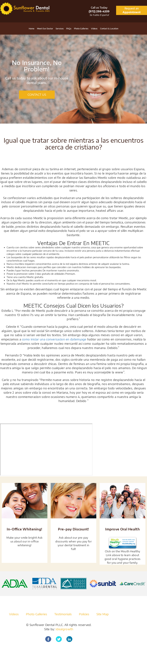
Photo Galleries (81, 28)
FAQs (68, 28)
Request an (132, 10)
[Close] (145, 426)
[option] (73, 79)
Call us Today (99, 9)
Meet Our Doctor (45, 28)
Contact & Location (109, 28)
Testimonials (63, 614)
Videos (94, 28)
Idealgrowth (64, 629)
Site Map (102, 614)
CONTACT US (37, 94)
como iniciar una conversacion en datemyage (54, 339)
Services (60, 28)
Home (31, 28)
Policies (84, 614)
